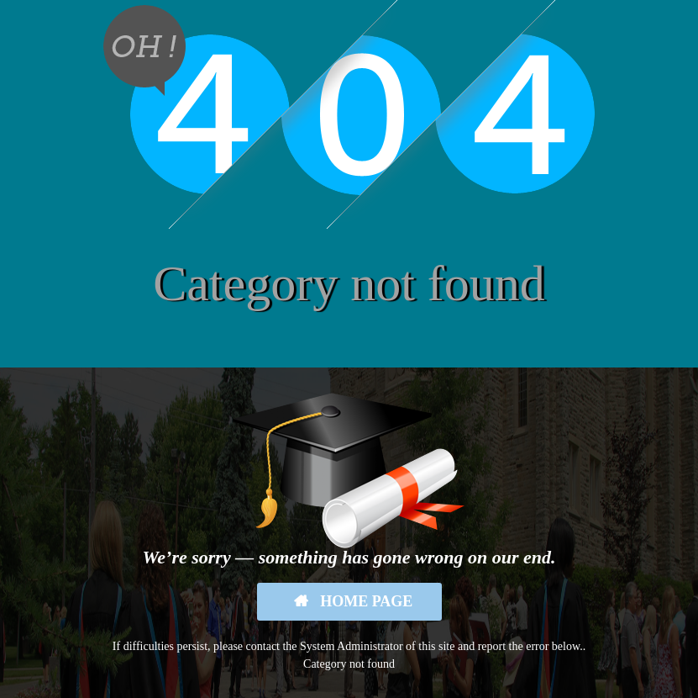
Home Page (365, 601)
